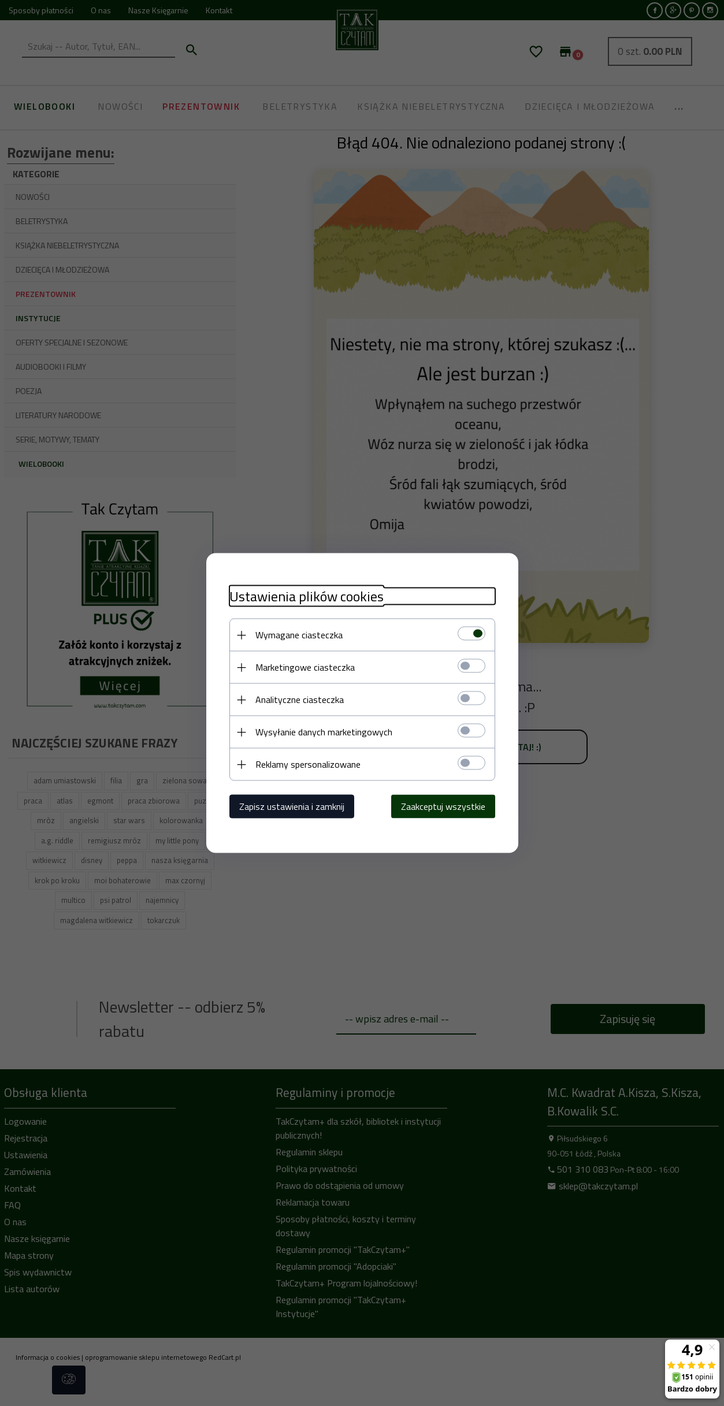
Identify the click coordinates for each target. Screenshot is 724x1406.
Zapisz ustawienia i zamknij (291, 806)
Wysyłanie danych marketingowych (323, 732)
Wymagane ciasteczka (299, 635)
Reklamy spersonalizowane (308, 764)
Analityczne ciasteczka (299, 699)
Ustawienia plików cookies (306, 596)
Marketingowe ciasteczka (305, 667)
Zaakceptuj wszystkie (443, 806)
